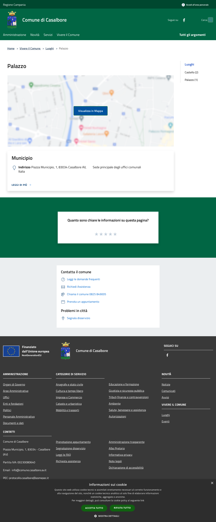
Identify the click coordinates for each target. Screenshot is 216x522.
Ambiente (115, 403)
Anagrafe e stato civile (69, 384)
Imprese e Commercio (69, 397)
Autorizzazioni (117, 416)
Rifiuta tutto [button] (122, 507)
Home (10, 48)
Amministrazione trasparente (127, 442)
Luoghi (50, 48)
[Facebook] (177, 19)
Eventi (166, 421)
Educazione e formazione (124, 384)
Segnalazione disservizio (70, 448)
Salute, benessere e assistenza (127, 410)
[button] (108, 516)
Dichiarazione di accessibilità (126, 467)
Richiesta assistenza (68, 461)
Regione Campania (14, 4)
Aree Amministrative (15, 391)
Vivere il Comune (30, 48)
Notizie (166, 384)
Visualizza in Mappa (90, 111)
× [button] (212, 483)
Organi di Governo (14, 384)
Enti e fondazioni (13, 404)
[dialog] (108, 500)
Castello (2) (191, 72)
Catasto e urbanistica (69, 404)
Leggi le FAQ (63, 455)
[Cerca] (209, 20)
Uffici (6, 397)
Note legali (115, 461)
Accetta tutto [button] (94, 508)
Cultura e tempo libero (69, 391)
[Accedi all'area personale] (195, 5)
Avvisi (165, 397)
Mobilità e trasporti (67, 410)
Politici (7, 410)
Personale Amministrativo (19, 416)
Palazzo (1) (191, 80)
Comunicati (168, 391)
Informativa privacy (120, 455)
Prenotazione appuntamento (73, 442)
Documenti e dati (13, 423)
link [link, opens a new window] (142, 500)
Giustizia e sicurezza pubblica (126, 391)
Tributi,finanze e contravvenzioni (129, 397)
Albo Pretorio (117, 448)
